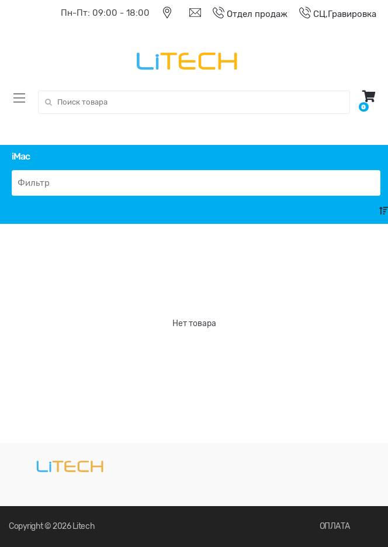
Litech (83, 526)
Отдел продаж (244, 14)
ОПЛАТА (335, 526)
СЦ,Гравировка (331, 14)
